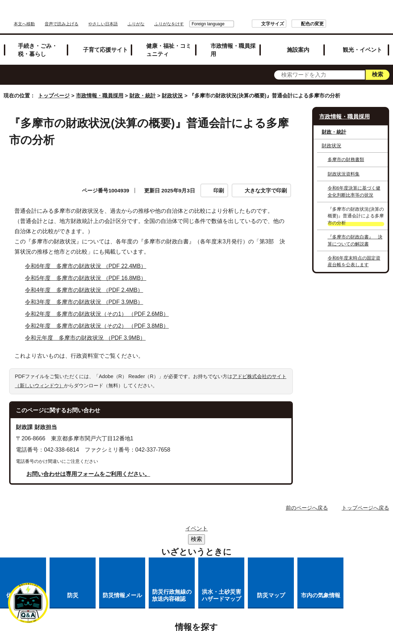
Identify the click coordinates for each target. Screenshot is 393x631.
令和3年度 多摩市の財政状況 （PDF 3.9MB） (87, 294)
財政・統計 (142, 88)
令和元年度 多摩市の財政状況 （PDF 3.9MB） (88, 330)
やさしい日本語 (191, 13)
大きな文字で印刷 (266, 182)
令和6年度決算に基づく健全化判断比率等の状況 (354, 183)
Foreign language (256, 13)
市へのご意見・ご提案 (203, 550)
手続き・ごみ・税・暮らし (37, 41)
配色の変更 (360, 12)
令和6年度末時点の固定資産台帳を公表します (354, 253)
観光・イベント (362, 41)
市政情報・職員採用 (233, 41)
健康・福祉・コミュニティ (168, 41)
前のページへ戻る (307, 500)
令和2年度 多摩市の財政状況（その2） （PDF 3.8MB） (100, 318)
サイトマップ (158, 523)
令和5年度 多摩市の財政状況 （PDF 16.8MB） (88, 270)
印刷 (218, 182)
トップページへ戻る (365, 500)
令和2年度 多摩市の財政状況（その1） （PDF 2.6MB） (100, 306)
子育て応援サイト (105, 41)
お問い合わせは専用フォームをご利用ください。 (88, 466)
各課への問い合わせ (251, 541)
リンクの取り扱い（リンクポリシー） (203, 532)
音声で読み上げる (150, 13)
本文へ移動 (112, 13)
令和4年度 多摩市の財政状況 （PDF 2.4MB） (87, 282)
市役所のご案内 (244, 523)
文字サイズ (321, 12)
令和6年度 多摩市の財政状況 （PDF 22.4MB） (88, 258)
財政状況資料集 (344, 165)
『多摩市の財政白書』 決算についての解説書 (355, 232)
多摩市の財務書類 (346, 151)
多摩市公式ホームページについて (170, 541)
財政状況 (172, 88)
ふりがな (224, 13)
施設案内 (298, 41)
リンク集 (200, 523)
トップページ (54, 88)
